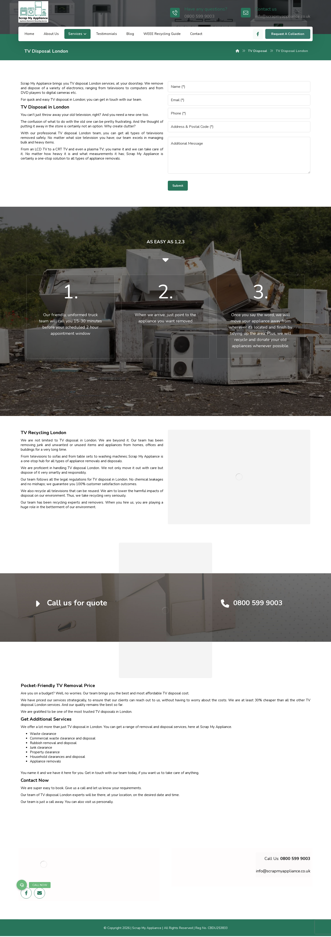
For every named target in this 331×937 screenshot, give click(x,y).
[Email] (39, 893)
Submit (177, 185)
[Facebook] (258, 34)
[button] (22, 885)
